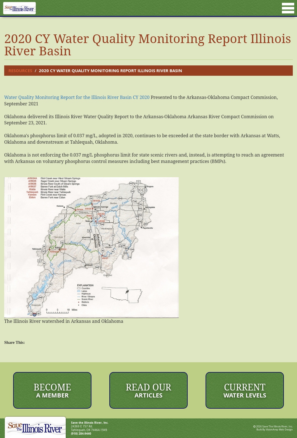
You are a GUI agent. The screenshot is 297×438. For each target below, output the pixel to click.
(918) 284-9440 (81, 433)
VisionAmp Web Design (279, 429)
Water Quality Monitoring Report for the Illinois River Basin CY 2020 (77, 97)
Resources (20, 71)
